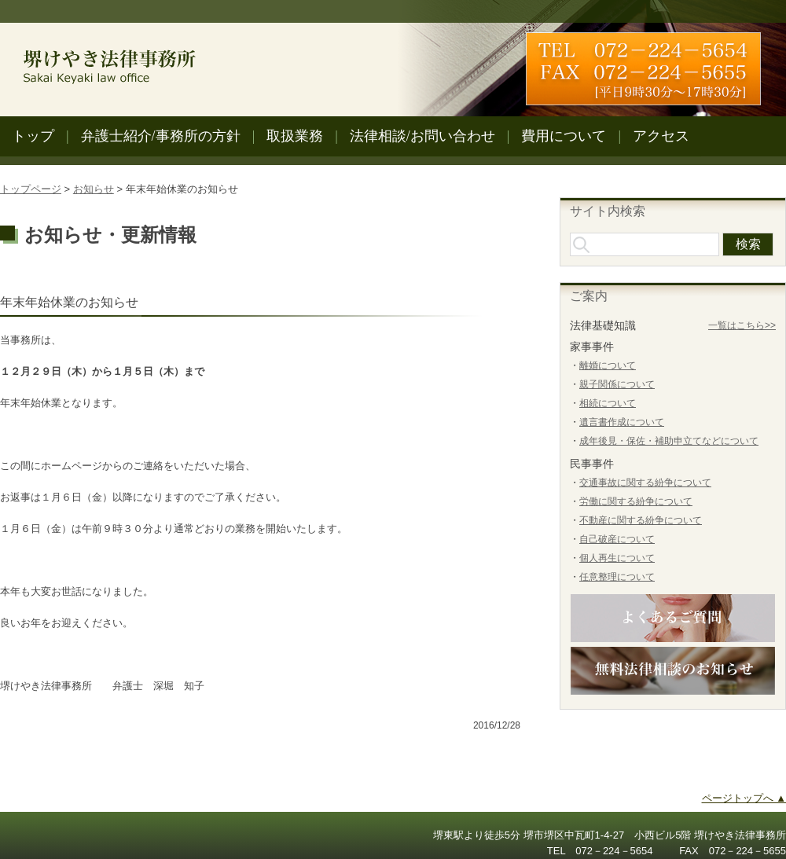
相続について (607, 403)
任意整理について (617, 576)
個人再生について (617, 557)
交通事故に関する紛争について (645, 482)
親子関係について (617, 384)
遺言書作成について (621, 422)
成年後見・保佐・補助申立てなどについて (668, 440)
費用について (563, 136)
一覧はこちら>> (742, 325)
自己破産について (617, 539)
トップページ (30, 189)
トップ (33, 136)
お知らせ (93, 189)
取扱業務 (294, 136)
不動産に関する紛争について (640, 520)
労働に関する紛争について (635, 501)
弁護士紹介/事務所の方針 (161, 136)
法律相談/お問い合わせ (422, 136)
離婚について (607, 365)
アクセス (661, 136)
